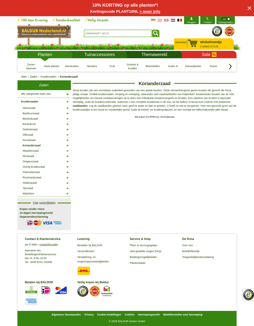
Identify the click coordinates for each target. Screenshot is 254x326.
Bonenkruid (29, 124)
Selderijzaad (30, 182)
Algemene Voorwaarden (66, 314)
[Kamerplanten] (193, 66)
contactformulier (49, 244)
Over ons (187, 245)
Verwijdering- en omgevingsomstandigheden (93, 259)
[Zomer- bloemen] (31, 66)
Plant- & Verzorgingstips (143, 245)
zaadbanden (80, 105)
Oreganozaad (30, 161)
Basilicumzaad (31, 113)
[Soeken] (155, 33)
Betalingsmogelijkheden (143, 257)
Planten (45, 54)
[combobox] (117, 33)
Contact (207, 22)
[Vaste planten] (51, 66)
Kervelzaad (29, 140)
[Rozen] (213, 66)
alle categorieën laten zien (36, 93)
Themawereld (154, 54)
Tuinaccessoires (99, 54)
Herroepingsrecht (149, 314)
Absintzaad (29, 108)
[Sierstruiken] (72, 66)
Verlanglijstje (180, 42)
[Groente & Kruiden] (132, 66)
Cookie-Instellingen (109, 314)
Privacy (89, 314)
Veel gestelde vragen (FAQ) (145, 251)
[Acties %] (173, 66)
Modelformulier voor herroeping (182, 314)
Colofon (130, 314)
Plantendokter (138, 263)
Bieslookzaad (30, 118)
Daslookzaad (30, 129)
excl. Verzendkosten (164, 117)
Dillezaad (28, 134)
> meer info (150, 11)
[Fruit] (112, 66)
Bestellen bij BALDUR (89, 245)
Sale (209, 54)
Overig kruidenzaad (34, 166)
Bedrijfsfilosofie (191, 251)
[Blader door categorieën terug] (230, 66)
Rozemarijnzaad (32, 177)
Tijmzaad (28, 188)
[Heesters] (92, 66)
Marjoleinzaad (31, 150)
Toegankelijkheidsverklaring (198, 257)
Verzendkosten (85, 251)
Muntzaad (28, 156)
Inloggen (191, 22)
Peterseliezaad (31, 172)
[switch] (225, 20)
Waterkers (28, 193)
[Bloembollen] (153, 66)
